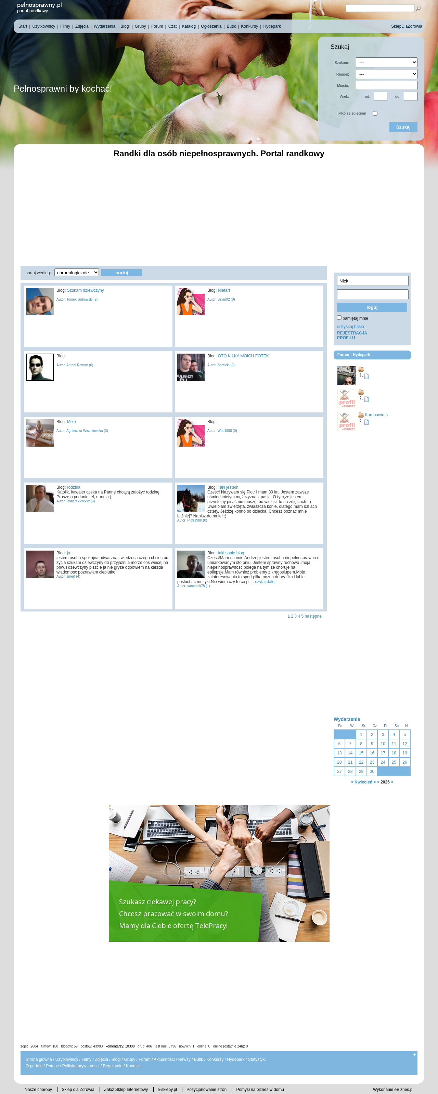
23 (372, 762)
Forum (145, 1059)
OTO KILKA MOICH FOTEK (243, 356)
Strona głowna (39, 1059)
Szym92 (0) (226, 299)
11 (393, 743)
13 (339, 753)
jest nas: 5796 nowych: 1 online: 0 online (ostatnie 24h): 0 (201, 1046)
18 (393, 753)
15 (361, 753)
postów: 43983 (91, 1046)
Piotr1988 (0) (196, 520)
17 (383, 753)
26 (404, 762)
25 (393, 762)
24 (383, 762)
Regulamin (112, 1066)
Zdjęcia (101, 1059)
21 (350, 762)
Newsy (184, 1059)
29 (361, 771)
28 (350, 771)
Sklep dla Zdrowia (78, 1089)
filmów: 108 (50, 1046)
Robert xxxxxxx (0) (80, 501)
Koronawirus (376, 414)
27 (339, 771)
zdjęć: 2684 (29, 1046)
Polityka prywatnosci (81, 1066)
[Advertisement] (219, 211)
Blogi (116, 1059)
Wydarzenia (347, 719)
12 (404, 743)
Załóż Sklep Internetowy (126, 1089)
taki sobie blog (231, 553)
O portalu (34, 1066)
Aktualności (164, 1059)
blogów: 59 (69, 1046)
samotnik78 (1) (198, 586)
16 (372, 753)
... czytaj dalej (262, 581)
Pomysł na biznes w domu (260, 1089)
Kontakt (133, 1066)
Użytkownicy (66, 1059)
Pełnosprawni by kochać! (63, 88)
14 (350, 753)
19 (404, 753)
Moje (71, 421)
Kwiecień (363, 782)
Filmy (86, 1059)
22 (361, 762)
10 (383, 743)
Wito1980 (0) (227, 431)
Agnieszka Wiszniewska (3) (87, 431)
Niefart (224, 290)
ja (68, 553)
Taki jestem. (228, 487)
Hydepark (235, 1059)
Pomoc (52, 1066)
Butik (198, 1059)
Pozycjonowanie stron (206, 1089)
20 (339, 762)
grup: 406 (145, 1046)
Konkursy (214, 1059)
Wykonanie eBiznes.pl (393, 1089)
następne (313, 616)
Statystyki (257, 1059)
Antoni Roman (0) (79, 365)
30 (372, 771)
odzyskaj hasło (350, 326)
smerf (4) (73, 576)
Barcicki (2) (226, 365)
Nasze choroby (38, 1089)
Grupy (130, 1059)
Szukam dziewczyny (85, 290)
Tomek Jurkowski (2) (82, 299)
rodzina (73, 487)
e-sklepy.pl (167, 1089)
